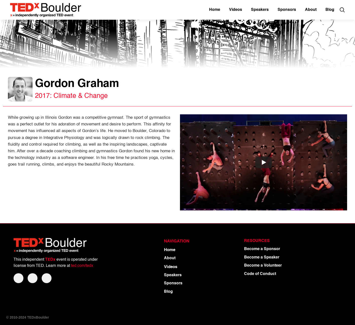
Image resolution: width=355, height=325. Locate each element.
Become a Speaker (261, 257)
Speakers (173, 275)
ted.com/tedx (82, 266)
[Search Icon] (342, 10)
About (170, 258)
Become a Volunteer (263, 266)
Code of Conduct (260, 274)
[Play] (263, 162)
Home (169, 250)
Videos (170, 267)
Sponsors (173, 283)
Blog (168, 292)
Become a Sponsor (262, 249)
